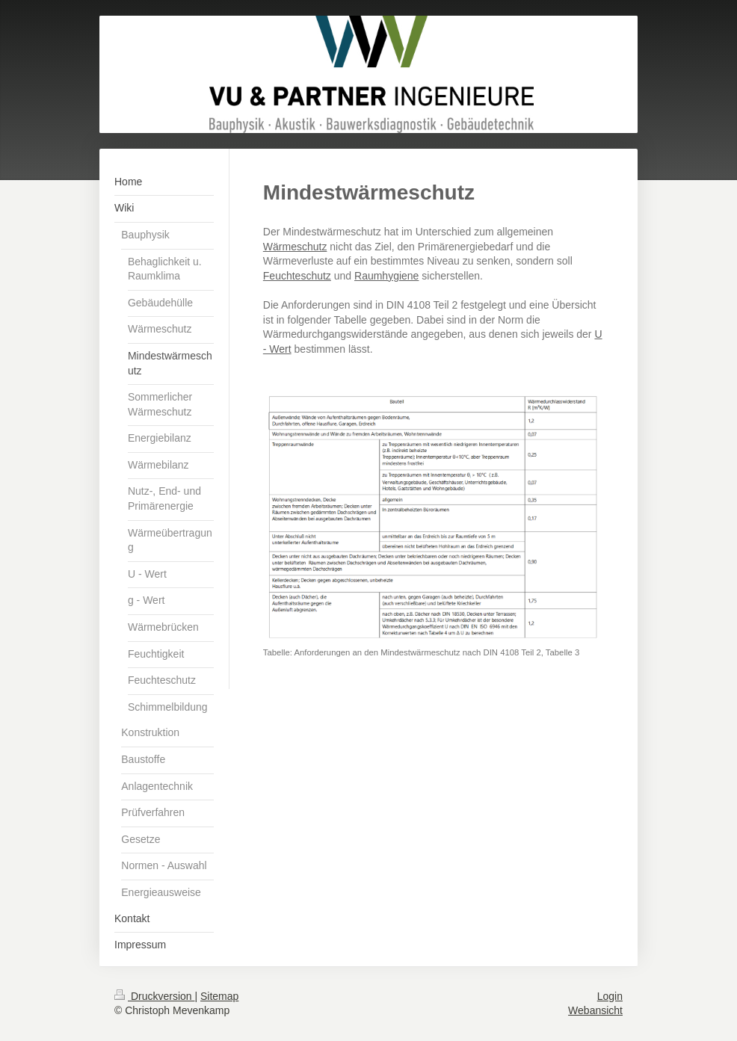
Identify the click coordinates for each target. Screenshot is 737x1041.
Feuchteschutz (297, 276)
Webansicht (595, 1010)
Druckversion (154, 996)
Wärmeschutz (295, 247)
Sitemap (219, 996)
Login (610, 996)
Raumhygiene (386, 276)
